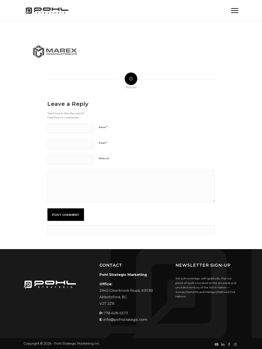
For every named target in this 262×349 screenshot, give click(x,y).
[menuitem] (233, 10)
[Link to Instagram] (235, 344)
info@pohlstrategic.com (125, 319)
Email (103, 142)
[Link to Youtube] (216, 344)
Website (104, 158)
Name (103, 127)
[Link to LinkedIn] (223, 344)
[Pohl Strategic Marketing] (46, 10)
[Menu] (233, 10)
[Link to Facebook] (229, 344)
